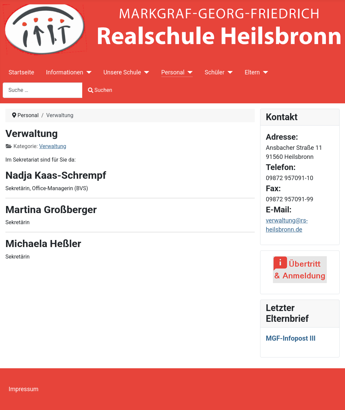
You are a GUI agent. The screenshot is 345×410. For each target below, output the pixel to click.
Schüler (215, 72)
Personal (173, 72)
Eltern (252, 72)
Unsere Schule (122, 72)
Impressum (24, 389)
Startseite (21, 72)
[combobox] (43, 90)
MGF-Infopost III (291, 338)
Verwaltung (52, 146)
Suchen (100, 90)
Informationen (64, 72)
